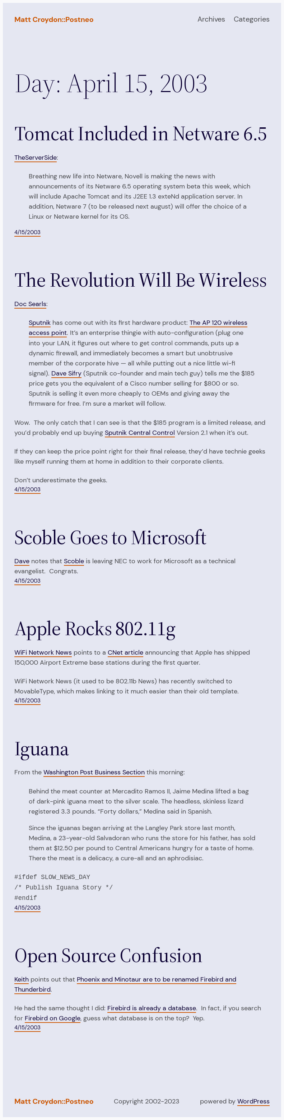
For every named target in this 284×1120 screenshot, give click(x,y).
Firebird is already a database (151, 1008)
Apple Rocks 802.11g (95, 628)
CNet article (125, 652)
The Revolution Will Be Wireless (140, 280)
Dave (21, 561)
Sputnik (40, 323)
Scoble (74, 561)
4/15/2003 (27, 232)
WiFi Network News (43, 652)
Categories (252, 19)
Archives (211, 19)
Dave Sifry (66, 373)
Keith (21, 979)
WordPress (253, 1101)
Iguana (41, 748)
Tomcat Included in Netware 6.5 (140, 133)
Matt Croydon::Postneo (53, 19)
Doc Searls (30, 304)
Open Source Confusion (108, 955)
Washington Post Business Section (94, 772)
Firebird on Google (52, 1018)
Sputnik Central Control (140, 433)
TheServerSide (35, 157)
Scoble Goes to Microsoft (110, 537)
